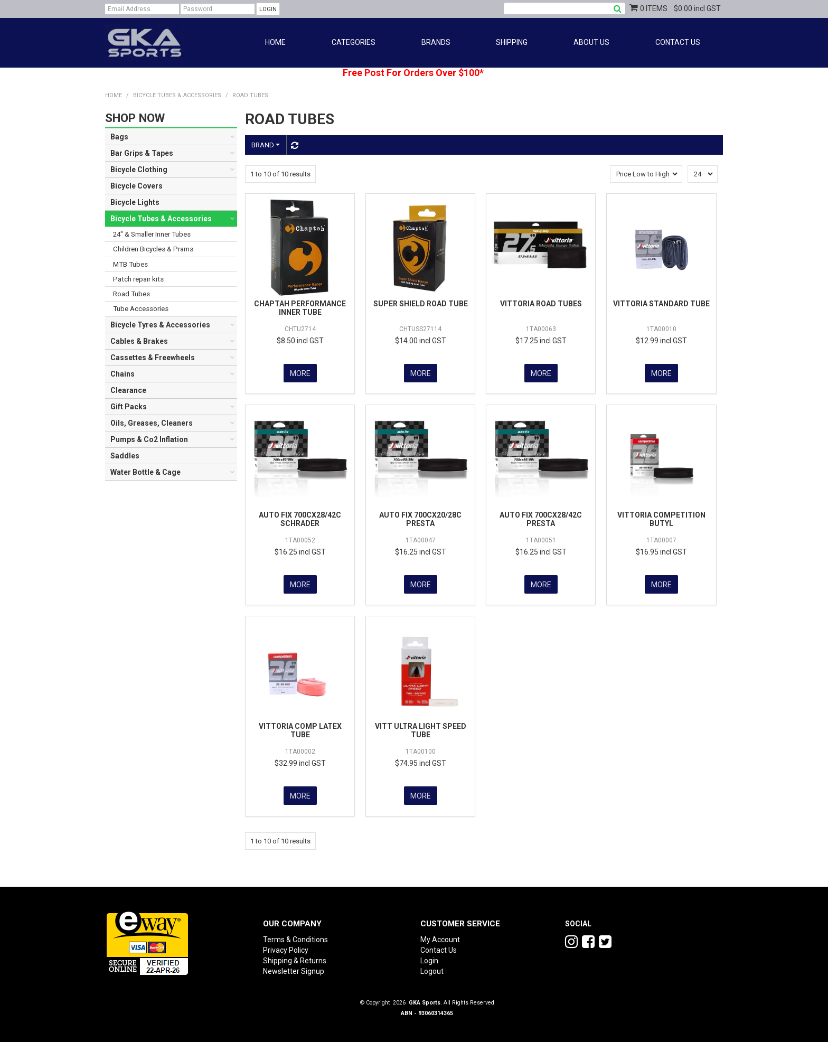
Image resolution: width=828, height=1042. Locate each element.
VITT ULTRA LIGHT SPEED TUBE (420, 728)
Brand (265, 145)
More (300, 373)
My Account (440, 936)
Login (429, 957)
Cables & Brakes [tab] (139, 341)
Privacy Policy (285, 947)
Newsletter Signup (293, 968)
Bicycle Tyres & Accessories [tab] (160, 325)
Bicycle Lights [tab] (134, 202)
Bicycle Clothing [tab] (138, 169)
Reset (293, 145)
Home (275, 42)
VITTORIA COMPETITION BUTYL (661, 518)
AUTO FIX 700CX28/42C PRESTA (541, 518)
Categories (353, 42)
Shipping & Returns (294, 957)
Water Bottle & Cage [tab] (145, 472)
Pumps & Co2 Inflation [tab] (149, 439)
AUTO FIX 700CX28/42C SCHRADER (300, 518)
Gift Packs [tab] (128, 406)
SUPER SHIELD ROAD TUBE (420, 303)
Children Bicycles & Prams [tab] (153, 249)
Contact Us (677, 42)
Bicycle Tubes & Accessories (177, 95)
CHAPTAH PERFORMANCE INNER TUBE (300, 307)
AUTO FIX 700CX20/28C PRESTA (420, 518)
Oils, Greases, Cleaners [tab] (151, 423)
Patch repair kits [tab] (138, 279)
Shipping (512, 42)
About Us (591, 42)
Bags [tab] (119, 137)
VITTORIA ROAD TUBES (541, 303)
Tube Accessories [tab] (140, 309)
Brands (435, 42)
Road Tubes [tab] (131, 294)
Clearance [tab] (128, 390)
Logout (432, 968)
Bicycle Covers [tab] (136, 186)
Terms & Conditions (295, 936)
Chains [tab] (122, 374)
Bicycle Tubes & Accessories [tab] (161, 218)
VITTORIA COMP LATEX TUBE (300, 728)
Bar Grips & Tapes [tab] (141, 153)
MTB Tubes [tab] (130, 264)
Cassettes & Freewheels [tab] (152, 357)
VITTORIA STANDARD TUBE (661, 303)
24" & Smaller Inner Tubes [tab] (152, 234)
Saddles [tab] (124, 456)
